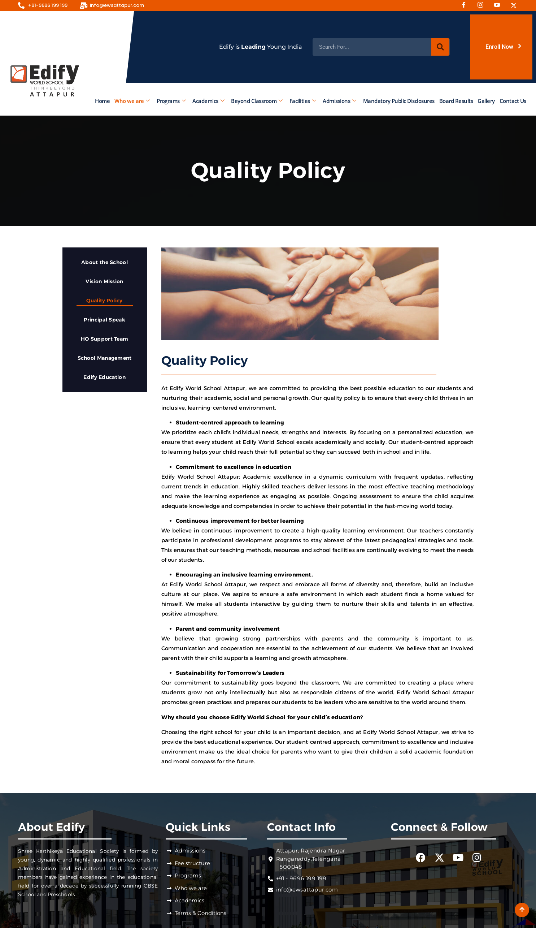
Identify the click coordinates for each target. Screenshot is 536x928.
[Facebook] (466, 5)
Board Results (456, 100)
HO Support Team (104, 339)
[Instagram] (483, 5)
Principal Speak (104, 319)
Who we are (132, 100)
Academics (208, 100)
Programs (171, 100)
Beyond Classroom (257, 100)
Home (102, 100)
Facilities (302, 100)
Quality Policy (104, 300)
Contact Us (512, 100)
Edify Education (104, 377)
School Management (105, 358)
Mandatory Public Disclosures (398, 100)
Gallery (486, 100)
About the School (104, 262)
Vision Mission (104, 281)
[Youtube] (499, 5)
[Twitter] (516, 5)
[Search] (440, 47)
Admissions (339, 100)
